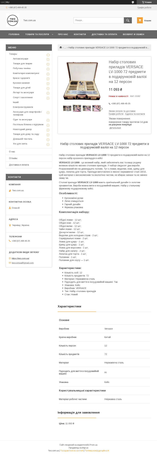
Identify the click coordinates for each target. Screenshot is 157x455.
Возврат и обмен (133, 34)
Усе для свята (20, 143)
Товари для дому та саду (26, 134)
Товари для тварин (22, 63)
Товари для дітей (21, 87)
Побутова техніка (21, 68)
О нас (12, 151)
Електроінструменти (23, 107)
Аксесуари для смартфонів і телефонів (27, 113)
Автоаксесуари (20, 58)
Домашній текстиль (22, 139)
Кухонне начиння (21, 83)
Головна (14, 34)
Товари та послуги (37, 34)
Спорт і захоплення (23, 97)
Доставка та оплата (104, 34)
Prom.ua (93, 445)
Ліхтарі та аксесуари (23, 92)
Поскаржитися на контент (71, 451)
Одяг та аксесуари (22, 119)
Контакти (80, 34)
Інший (16, 102)
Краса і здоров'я (21, 78)
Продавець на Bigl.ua (78, 448)
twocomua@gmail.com (23, 263)
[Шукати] (128, 20)
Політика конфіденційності (97, 451)
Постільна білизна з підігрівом (28, 124)
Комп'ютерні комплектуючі (26, 73)
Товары (13, 54)
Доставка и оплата (19, 164)
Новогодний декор (22, 129)
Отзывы (13, 158)
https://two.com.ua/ (20, 258)
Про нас (63, 34)
